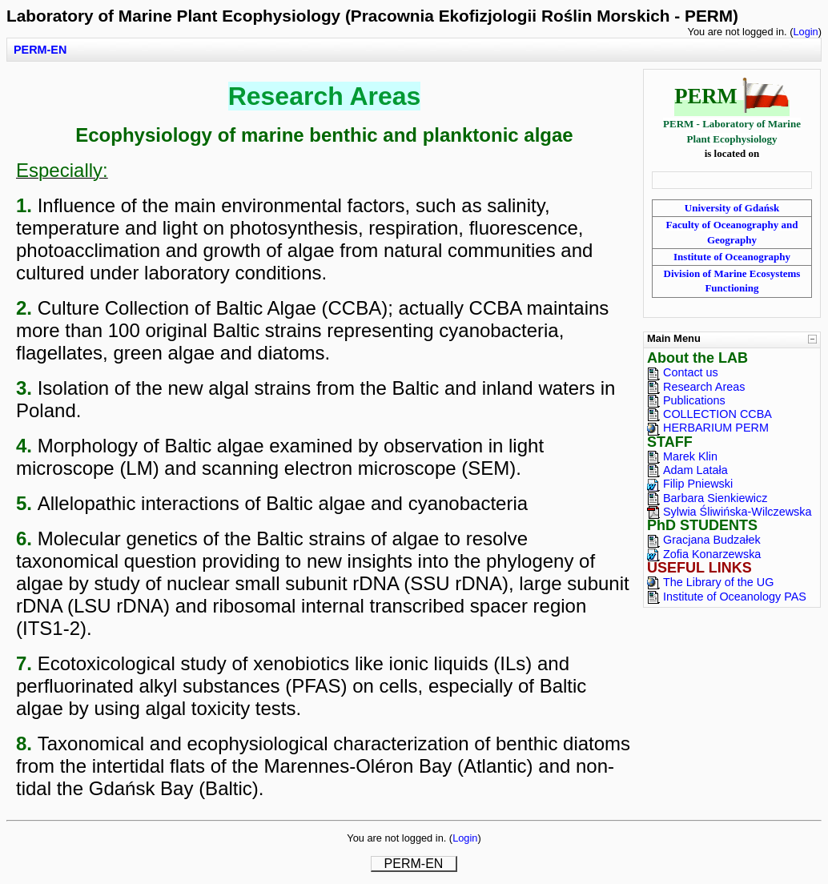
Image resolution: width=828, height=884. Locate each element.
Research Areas (704, 386)
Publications (694, 400)
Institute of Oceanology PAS (734, 596)
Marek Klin (690, 456)
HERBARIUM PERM (716, 427)
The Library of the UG (718, 582)
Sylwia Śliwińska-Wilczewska (737, 511)
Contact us (690, 372)
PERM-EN (40, 49)
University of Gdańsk (732, 208)
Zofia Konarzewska (712, 554)
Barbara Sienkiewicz (715, 498)
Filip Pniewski (698, 483)
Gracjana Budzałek (712, 539)
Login (805, 32)
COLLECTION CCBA (717, 414)
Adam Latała (695, 470)
